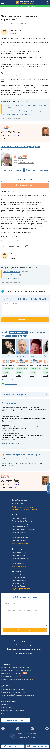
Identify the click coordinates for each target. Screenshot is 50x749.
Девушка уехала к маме (10, 434)
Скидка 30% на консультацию (12, 673)
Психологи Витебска (19, 580)
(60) (19, 170)
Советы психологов (15, 11)
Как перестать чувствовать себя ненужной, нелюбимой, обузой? (24, 105)
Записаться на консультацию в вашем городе (24, 649)
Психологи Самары (19, 540)
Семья (6, 372)
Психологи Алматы (19, 553)
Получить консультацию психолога (25, 6)
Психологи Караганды (20, 561)
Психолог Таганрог (7, 150)
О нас (3, 714)
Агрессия (5, 425)
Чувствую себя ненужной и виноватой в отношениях (21, 407)
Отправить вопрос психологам (12, 711)
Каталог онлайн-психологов (12, 380)
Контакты (4, 705)
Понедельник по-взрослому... (14, 459)
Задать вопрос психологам (11, 118)
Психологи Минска (19, 575)
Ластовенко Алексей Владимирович (20, 146)
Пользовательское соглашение (12, 689)
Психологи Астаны (18, 555)
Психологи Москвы (19, 518)
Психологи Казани (18, 532)
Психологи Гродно (19, 586)
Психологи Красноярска (20, 535)
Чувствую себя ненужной (11, 271)
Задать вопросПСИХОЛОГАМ (48, 488)
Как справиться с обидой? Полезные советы (17, 114)
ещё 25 (32, 376)
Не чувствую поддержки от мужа (14, 278)
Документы (6, 686)
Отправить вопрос (25, 630)
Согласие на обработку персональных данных (17, 695)
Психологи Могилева (19, 583)
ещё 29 (18, 376)
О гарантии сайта (11, 384)
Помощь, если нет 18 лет (10, 676)
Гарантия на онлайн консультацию (14, 667)
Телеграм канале (40, 291)
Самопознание (21, 23)
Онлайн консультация (24, 645)
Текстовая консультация (24, 653)
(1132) (7, 170)
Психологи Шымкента (20, 558)
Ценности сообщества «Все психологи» (15, 679)
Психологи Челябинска (20, 538)
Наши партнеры (7, 708)
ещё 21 (4, 376)
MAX (15, 138)
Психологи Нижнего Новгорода (23, 529)
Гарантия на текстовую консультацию (15, 670)
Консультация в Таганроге (26, 162)
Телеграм (17, 135)
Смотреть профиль (25, 179)
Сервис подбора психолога (24, 641)
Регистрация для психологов (15, 720)
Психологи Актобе (18, 564)
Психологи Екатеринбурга (21, 527)
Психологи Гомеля (18, 578)
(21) (32, 170)
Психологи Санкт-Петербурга (22, 521)
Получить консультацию (25, 185)
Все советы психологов (10, 443)
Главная (3, 11)
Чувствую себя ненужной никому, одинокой (17, 111)
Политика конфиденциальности (13, 692)
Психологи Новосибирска (21, 524)
